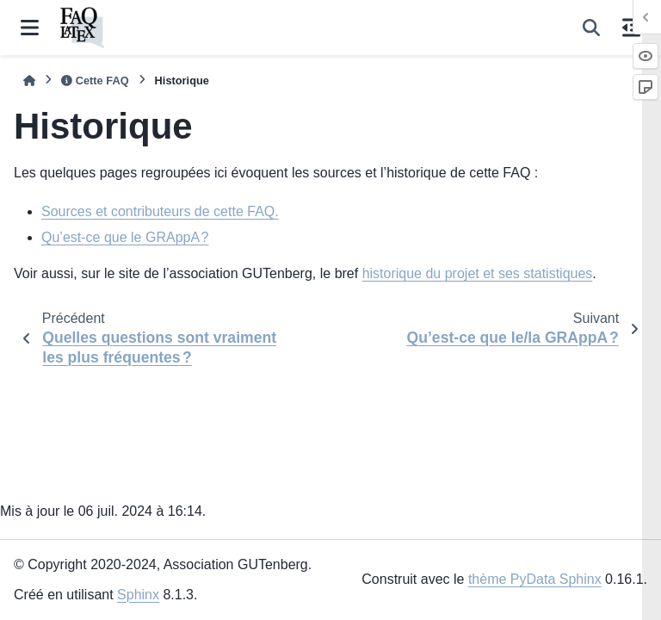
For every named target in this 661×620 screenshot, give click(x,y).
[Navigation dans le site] (30, 27)
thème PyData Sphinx (535, 579)
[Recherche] (591, 27)
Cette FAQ (94, 80)
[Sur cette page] (631, 27)
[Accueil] (29, 80)
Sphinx (138, 594)
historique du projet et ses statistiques (477, 273)
